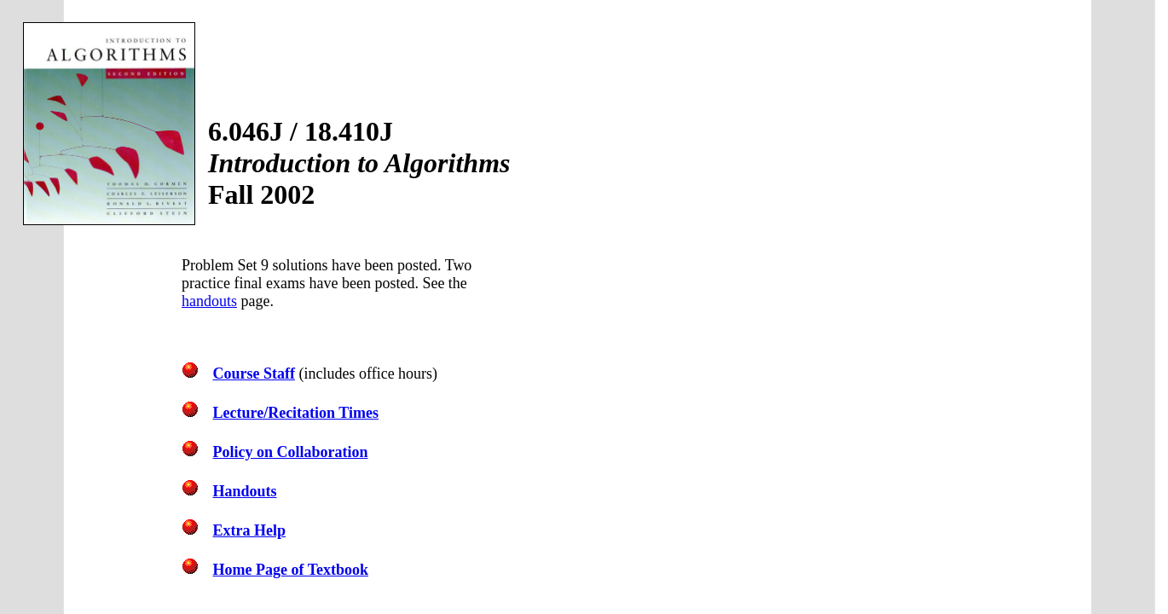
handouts (209, 301)
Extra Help (249, 530)
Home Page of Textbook (291, 569)
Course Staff (254, 373)
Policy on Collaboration (290, 451)
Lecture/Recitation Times (296, 412)
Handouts (245, 491)
